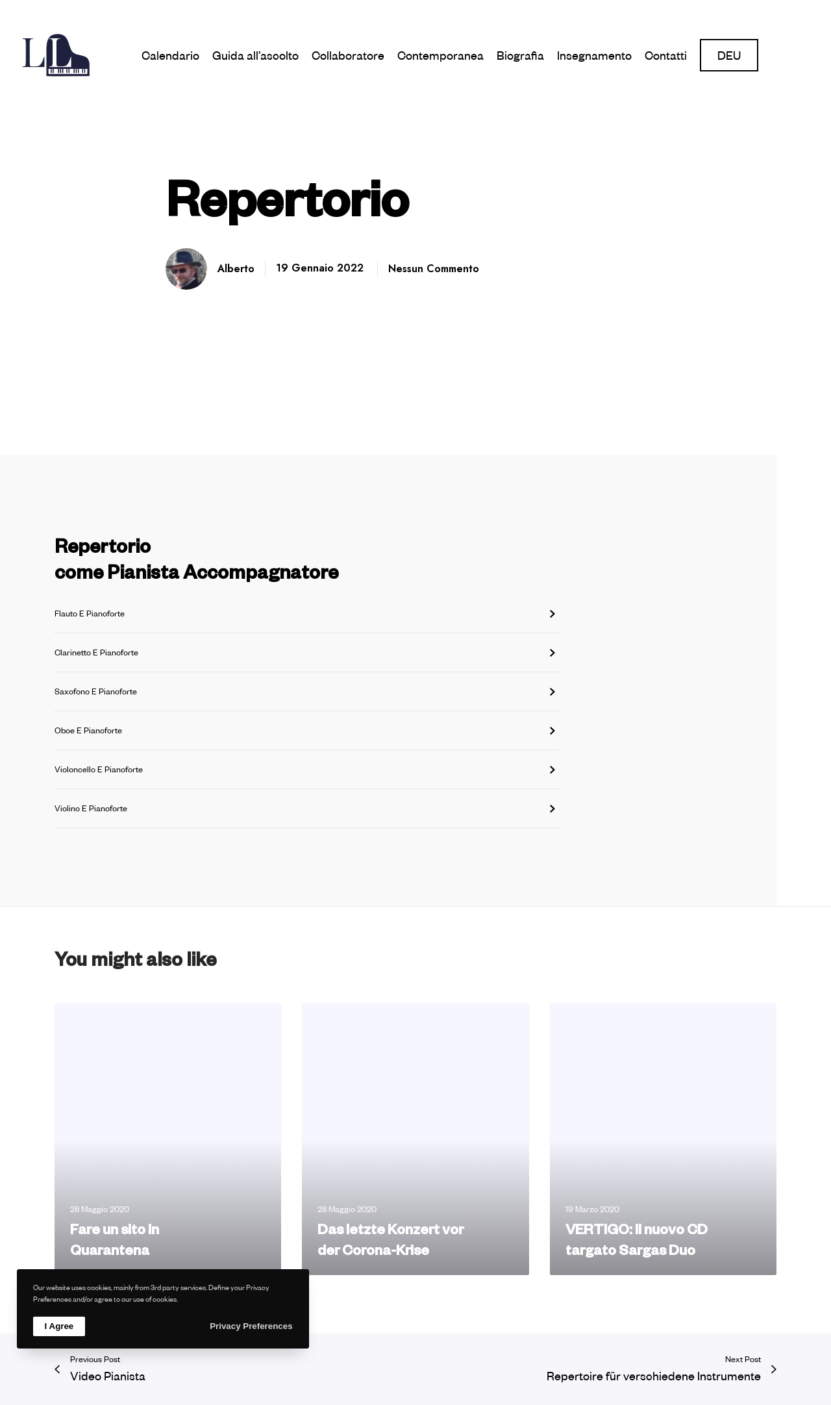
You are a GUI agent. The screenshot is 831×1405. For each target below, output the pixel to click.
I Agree (59, 1326)
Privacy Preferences (251, 1326)
